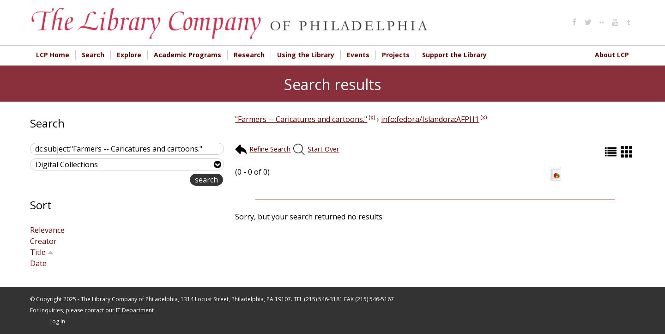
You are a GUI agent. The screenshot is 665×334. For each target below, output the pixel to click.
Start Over (323, 149)
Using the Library (305, 54)
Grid (628, 152)
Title (42, 252)
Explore (129, 54)
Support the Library (454, 54)
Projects (396, 54)
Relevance (47, 230)
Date (38, 263)
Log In (57, 321)
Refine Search (269, 149)
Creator (43, 241)
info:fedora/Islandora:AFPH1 (430, 119)
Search (93, 54)
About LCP (612, 54)
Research (249, 54)
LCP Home (52, 54)
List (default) (612, 152)
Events (358, 54)
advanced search (160, 180)
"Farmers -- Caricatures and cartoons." (301, 119)
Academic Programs (187, 54)
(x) (372, 117)
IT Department (135, 310)
